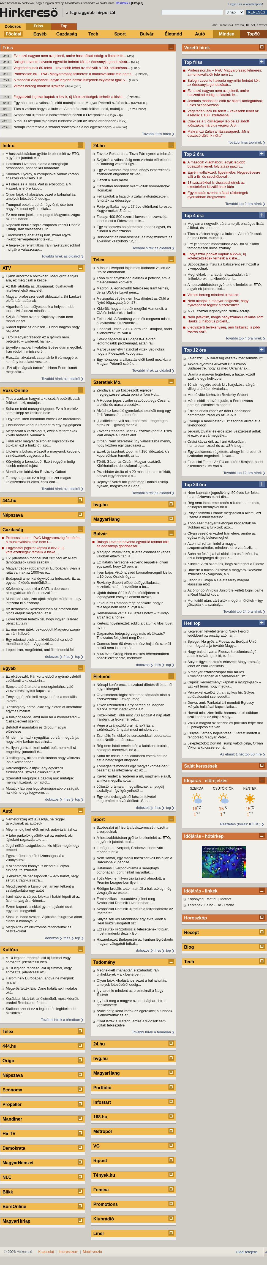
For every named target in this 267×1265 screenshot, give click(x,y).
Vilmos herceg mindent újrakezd (39, 86)
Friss (38, 26)
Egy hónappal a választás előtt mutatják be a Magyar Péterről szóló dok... (72, 103)
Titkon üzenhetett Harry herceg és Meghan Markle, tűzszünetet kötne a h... (130, 707)
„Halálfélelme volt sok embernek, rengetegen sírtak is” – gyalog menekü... (132, 423)
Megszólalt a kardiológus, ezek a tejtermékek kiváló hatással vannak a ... (41, 433)
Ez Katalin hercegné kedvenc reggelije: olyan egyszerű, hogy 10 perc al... (132, 564)
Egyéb (40, 34)
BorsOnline (14, 1206)
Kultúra (10, 950)
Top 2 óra (194, 154)
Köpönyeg (195, 899)
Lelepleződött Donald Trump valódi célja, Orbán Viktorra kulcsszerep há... (225, 745)
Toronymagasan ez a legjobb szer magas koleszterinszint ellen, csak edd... (38, 480)
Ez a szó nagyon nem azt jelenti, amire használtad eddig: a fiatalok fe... (70, 56)
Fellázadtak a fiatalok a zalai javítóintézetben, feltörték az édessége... (133, 198)
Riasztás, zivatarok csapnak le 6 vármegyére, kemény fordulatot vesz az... (42, 359)
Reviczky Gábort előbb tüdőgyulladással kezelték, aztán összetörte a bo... (128, 585)
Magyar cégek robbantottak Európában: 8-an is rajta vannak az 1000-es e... (43, 570)
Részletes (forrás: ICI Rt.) (240, 824)
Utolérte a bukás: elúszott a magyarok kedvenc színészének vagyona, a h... (224, 572)
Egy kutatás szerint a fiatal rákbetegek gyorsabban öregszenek (217, 195)
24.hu (99, 145)
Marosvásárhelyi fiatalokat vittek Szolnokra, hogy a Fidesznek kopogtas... (131, 351)
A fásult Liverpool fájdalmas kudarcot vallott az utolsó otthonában (65, 121)
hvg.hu (100, 504)
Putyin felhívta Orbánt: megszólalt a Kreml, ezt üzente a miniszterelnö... (224, 515)
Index (8, 145)
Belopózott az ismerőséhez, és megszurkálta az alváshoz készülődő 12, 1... (134, 239)
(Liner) (135, 68)
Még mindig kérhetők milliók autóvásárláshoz (41, 829)
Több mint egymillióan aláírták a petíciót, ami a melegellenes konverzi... (133, 280)
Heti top (192, 623)
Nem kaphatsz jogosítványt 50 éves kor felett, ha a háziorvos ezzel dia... (223, 495)
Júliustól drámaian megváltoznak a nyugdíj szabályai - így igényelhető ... (130, 788)
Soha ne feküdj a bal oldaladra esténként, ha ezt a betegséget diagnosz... (222, 556)
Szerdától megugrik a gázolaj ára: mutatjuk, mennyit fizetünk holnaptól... (40, 780)
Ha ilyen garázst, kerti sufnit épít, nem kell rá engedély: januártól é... (41, 750)
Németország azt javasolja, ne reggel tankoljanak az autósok (35, 821)
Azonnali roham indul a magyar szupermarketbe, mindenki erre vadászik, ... (222, 545)
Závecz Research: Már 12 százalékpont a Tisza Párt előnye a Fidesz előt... (134, 433)
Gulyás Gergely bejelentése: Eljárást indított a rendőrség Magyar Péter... (223, 735)
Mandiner (12, 1119)
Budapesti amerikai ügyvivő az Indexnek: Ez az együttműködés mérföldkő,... (43, 580)
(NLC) (135, 62)
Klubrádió (103, 1219)
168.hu (100, 1117)
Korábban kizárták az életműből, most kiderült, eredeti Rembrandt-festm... (42, 1000)
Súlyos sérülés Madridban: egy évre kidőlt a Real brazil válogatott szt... (131, 921)
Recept (191, 932)
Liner (98, 1233)
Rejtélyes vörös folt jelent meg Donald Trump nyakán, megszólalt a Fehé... (132, 484)
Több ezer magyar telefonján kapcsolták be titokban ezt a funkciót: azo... (221, 525)
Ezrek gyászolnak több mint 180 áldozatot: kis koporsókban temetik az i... (133, 453)
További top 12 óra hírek (243, 473)
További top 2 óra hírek (243, 204)
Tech (93, 34)
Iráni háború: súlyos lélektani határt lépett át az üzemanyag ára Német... (43, 898)
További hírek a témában (60, 1020)
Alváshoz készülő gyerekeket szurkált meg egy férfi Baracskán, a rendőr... (134, 413)
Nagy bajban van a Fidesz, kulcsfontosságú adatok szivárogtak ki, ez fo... (222, 654)
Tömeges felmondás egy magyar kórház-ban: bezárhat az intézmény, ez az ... (133, 768)
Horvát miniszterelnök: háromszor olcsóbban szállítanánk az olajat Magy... (222, 715)
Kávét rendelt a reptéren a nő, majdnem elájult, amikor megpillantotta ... (134, 778)
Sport (120, 34)
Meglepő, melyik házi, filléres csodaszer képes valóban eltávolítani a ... (133, 554)
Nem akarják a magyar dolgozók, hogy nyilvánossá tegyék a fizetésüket (218, 303)
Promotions (105, 1204)
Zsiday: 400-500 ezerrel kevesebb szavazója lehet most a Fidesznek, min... (132, 219)
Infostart (102, 1102)
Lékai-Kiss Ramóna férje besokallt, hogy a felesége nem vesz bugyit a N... (130, 605)
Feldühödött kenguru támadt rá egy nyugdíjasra (43, 425)
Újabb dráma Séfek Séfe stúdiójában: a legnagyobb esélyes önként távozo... (128, 595)
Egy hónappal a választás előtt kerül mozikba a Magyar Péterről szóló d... (134, 361)
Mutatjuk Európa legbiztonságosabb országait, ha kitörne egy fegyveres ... (42, 790)
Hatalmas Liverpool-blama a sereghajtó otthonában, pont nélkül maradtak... (37, 166)
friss (67, 657)
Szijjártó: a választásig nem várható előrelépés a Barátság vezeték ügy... (133, 162)
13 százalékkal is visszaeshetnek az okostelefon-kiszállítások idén (216, 184)
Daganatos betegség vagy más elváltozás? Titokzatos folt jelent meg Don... (131, 635)
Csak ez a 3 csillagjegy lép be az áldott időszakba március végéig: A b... (218, 123)
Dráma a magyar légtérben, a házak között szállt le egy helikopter (221, 376)
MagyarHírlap (16, 1221)
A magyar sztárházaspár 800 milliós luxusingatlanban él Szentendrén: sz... (217, 674)
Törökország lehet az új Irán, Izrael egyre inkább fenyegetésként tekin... (38, 237)
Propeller (11, 1104)
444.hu (9, 500)
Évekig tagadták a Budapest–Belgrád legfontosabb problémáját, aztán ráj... (126, 341)
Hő (219, 905)
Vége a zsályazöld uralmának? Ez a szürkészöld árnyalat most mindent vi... (127, 727)
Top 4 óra (194, 215)
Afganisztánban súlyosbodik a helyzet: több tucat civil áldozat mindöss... (40, 309)
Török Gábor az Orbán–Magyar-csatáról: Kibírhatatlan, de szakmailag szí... (129, 463)
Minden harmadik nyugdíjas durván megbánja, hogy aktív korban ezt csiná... (42, 739)
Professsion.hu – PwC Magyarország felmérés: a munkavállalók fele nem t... (74, 74)
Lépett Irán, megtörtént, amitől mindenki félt (40, 650)
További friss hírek (156, 134)
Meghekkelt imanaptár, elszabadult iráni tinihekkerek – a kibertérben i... (218, 276)
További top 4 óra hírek (243, 338)
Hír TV (8, 1133)
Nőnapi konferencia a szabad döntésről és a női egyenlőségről (63, 127)
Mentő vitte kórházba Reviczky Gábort (217, 395)
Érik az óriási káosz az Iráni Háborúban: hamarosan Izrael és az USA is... (219, 413)
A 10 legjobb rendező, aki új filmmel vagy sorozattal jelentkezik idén (38, 960)
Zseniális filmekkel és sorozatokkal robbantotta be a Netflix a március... (134, 737)
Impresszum (68, 1252)
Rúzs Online (15, 390)
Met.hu (211, 899)
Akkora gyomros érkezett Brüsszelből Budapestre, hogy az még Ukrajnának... (218, 366)
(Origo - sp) (115, 115)
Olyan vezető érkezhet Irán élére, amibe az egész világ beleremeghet (221, 535)
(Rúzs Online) (136, 109)
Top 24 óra (195, 484)
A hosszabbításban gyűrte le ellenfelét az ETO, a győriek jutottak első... (224, 287)
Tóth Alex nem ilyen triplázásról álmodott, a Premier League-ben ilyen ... (131, 880)
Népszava (12, 515)
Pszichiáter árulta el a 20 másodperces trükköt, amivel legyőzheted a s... (134, 474)
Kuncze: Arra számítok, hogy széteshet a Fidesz (225, 564)
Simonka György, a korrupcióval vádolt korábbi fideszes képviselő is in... (43, 176)
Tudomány (104, 962)
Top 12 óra (195, 350)
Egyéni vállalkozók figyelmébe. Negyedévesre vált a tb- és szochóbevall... (223, 174)
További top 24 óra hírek (243, 611)
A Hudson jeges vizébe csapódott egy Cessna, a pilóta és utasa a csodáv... (133, 402)
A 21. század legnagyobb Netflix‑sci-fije (218, 311)
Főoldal (13, 34)
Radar (229, 905)
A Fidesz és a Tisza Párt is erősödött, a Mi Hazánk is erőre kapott (39, 186)
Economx (12, 1090)
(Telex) (121, 121)
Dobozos (13, 26)
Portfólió (102, 1087)
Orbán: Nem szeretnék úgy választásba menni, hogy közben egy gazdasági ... (134, 443)
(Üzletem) (142, 74)
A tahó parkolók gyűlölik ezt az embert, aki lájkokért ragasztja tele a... (39, 837)
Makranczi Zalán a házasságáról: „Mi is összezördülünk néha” (218, 133)
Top (64, 26)
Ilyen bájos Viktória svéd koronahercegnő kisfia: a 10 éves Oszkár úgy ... (134, 574)
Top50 (253, 34)
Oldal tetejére (246, 1252)
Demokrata (13, 1148)
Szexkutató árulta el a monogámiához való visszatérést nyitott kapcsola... (39, 688)
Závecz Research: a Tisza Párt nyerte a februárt (135, 154)
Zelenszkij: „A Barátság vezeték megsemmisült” (225, 358)
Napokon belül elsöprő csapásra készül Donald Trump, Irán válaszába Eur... (43, 227)
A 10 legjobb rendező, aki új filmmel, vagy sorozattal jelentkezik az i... (39, 970)
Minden (227, 34)
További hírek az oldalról (61, 256)
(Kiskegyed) (73, 86)
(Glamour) (120, 127)
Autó (200, 34)
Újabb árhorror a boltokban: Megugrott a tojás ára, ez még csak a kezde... (42, 278)
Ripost (100, 1160)
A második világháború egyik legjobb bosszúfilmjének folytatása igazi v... (71, 80)
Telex (7, 1031)
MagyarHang (106, 519)
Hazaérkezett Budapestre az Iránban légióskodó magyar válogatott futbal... (135, 941)
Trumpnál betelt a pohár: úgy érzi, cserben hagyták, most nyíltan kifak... (39, 206)
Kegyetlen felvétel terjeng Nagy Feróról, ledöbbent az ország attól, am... (218, 633)
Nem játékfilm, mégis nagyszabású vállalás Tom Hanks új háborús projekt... (225, 319)
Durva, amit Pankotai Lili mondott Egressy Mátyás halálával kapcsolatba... (220, 704)
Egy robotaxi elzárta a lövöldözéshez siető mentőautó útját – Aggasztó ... (39, 641)
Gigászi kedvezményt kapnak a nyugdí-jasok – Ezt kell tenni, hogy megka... (224, 684)
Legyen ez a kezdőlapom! (245, 4)
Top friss (193, 62)
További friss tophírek (245, 142)
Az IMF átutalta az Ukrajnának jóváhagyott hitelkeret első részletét (39, 288)
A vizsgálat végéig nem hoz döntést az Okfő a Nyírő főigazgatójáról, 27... (133, 300)
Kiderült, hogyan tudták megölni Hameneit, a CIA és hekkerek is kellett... (132, 310)
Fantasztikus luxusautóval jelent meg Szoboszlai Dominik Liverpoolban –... (126, 901)
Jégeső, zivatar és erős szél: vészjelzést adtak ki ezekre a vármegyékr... (224, 433)
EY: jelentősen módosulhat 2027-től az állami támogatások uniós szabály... (223, 246)
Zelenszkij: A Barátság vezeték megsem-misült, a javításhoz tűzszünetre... (134, 321)
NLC (7, 1177)
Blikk (7, 1192)
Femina (101, 1189)
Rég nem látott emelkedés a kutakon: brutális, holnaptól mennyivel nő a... (223, 505)
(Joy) (130, 56)
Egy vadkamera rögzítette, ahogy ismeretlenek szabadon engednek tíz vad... (224, 454)
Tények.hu (104, 1175)
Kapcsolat (46, 1252)
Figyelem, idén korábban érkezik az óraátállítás (43, 419)
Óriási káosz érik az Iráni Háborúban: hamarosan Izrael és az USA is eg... (216, 443)
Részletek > (123, 3)
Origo (8, 1060)
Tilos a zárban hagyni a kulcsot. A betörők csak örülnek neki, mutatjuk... (70, 109)
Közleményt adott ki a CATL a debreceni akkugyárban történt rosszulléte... (37, 591)
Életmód (173, 34)
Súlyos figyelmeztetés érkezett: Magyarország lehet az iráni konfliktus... (223, 664)
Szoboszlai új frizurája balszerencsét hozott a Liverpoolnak (60, 115)
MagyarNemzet (18, 1162)
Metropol (102, 1131)
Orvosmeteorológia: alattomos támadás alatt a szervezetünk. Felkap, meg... (133, 697)
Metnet (225, 899)
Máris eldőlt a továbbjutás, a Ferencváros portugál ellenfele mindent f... (220, 403)
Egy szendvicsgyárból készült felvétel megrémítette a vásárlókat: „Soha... (126, 799)
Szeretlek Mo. (107, 382)
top (77, 657)
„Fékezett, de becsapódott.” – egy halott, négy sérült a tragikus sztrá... (42, 878)
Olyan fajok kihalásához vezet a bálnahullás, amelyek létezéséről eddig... (41, 196)
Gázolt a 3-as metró (112, 180)
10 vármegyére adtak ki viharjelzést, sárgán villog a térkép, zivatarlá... (222, 386)
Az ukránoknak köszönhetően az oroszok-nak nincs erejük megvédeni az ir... (42, 611)
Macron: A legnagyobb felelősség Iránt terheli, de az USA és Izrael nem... (133, 290)
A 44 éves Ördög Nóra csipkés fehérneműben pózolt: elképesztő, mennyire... (133, 656)
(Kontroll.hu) (139, 103)
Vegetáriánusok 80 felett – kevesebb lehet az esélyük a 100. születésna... (72, 68)
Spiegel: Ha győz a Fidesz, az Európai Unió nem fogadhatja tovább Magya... (222, 643)
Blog (189, 947)
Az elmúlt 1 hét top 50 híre (241, 754)
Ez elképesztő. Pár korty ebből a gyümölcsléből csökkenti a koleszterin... (43, 678)
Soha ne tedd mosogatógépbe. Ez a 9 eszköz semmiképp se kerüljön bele (42, 411)
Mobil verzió (92, 1252)
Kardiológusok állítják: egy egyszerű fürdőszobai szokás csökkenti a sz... (34, 770)
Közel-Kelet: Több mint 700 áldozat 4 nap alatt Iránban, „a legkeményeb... (133, 717)
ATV (6, 268)
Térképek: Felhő (200, 905)
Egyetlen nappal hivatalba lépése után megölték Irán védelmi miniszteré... (44, 349)
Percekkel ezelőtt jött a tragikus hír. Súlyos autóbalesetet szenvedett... (221, 694)
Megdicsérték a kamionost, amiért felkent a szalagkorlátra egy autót (40, 888)
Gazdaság (66, 34)
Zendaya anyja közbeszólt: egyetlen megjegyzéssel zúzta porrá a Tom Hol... (128, 392)
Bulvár (147, 34)
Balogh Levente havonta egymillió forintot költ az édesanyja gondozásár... (72, 62)
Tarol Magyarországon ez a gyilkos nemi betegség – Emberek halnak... (38, 339)
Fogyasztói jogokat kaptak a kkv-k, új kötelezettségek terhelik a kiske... (69, 97)
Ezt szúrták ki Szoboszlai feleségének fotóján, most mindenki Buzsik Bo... (133, 931)
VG (96, 1146)
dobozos (52, 657)
